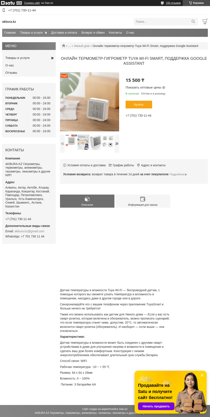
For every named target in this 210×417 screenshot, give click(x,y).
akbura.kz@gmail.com (29, 231)
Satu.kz (123, 409)
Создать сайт (32, 3)
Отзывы (11, 72)
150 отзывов (173, 3)
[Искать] (193, 22)
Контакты (115, 32)
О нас (130, 32)
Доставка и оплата (64, 32)
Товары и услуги (31, 32)
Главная (10, 32)
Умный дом (82, 46)
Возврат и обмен (93, 32)
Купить (139, 104)
